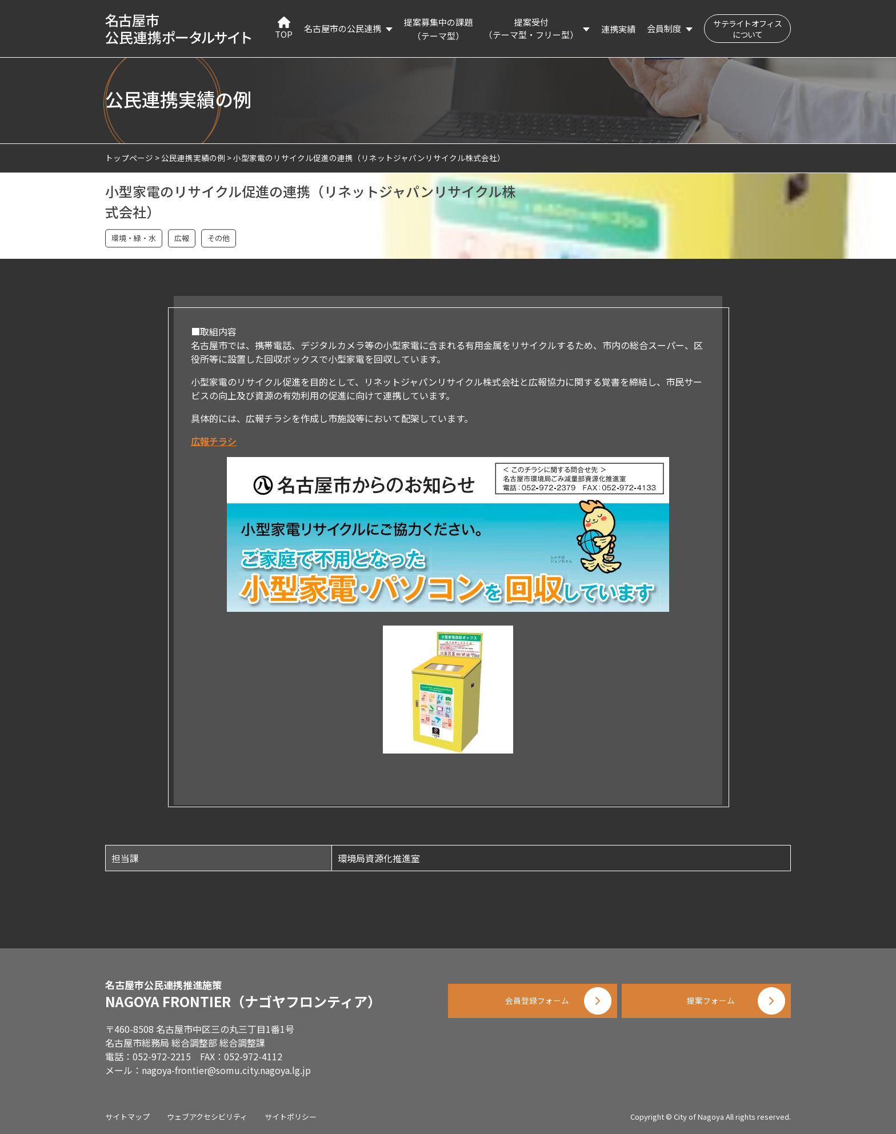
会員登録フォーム (528, 1006)
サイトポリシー (291, 1116)
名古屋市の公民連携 (342, 28)
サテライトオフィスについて (747, 29)
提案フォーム (710, 1006)
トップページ (129, 157)
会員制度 (664, 28)
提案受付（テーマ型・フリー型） (531, 28)
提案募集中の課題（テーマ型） (438, 29)
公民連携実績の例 (193, 157)
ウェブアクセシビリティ (207, 1116)
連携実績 (618, 29)
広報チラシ (214, 441)
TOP (284, 28)
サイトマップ (127, 1116)
